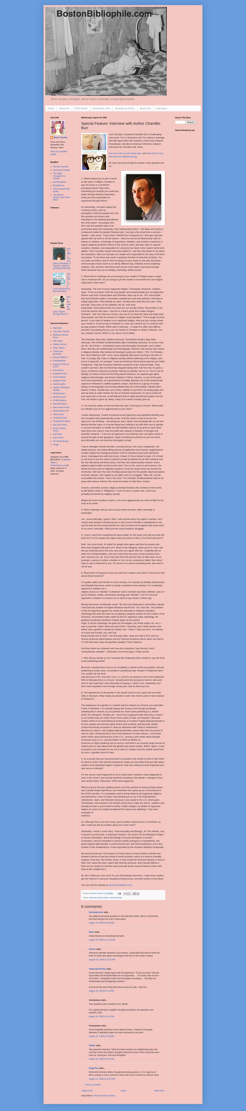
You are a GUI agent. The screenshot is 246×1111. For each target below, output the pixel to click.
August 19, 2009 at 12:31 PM (102, 959)
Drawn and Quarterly (58, 352)
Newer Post (87, 1091)
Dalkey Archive (59, 344)
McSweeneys (59, 393)
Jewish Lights (59, 384)
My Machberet (59, 182)
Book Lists (145, 108)
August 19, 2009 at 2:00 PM (101, 1036)
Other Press (58, 414)
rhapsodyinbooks (97, 969)
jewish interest (103, 898)
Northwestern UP (61, 411)
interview (92, 898)
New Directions (60, 404)
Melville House (59, 397)
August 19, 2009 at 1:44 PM (101, 1016)
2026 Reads (80, 108)
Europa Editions (60, 357)
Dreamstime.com (58, 465)
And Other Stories (61, 331)
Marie (91, 932)
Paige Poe (94, 1068)
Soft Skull (57, 434)
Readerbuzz (58, 185)
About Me (64, 108)
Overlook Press (60, 418)
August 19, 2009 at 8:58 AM (101, 923)
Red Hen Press (60, 425)
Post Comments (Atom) (104, 1095)
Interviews (161, 108)
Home (51, 108)
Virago (56, 444)
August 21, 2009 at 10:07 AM (102, 1079)
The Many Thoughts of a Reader (59, 176)
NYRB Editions (59, 400)
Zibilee (92, 1045)
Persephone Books (61, 421)
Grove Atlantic (59, 377)
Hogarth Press (59, 380)
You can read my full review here (125, 153)
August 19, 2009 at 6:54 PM (101, 1059)
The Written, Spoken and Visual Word (61, 197)
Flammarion (58, 370)
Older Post (159, 1091)
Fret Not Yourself (60, 166)
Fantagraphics (59, 360)
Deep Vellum (59, 348)
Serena (92, 949)
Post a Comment (93, 1085)
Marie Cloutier (60, 137)
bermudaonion (96, 912)
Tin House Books (61, 441)
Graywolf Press (60, 373)
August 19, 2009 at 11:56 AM (102, 940)
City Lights (58, 341)
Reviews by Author (125, 108)
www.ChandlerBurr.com (120, 885)
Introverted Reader (61, 170)
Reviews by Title (101, 108)
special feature (116, 898)
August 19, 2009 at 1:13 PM (101, 991)
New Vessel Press (61, 407)
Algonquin (57, 328)
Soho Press (58, 437)
